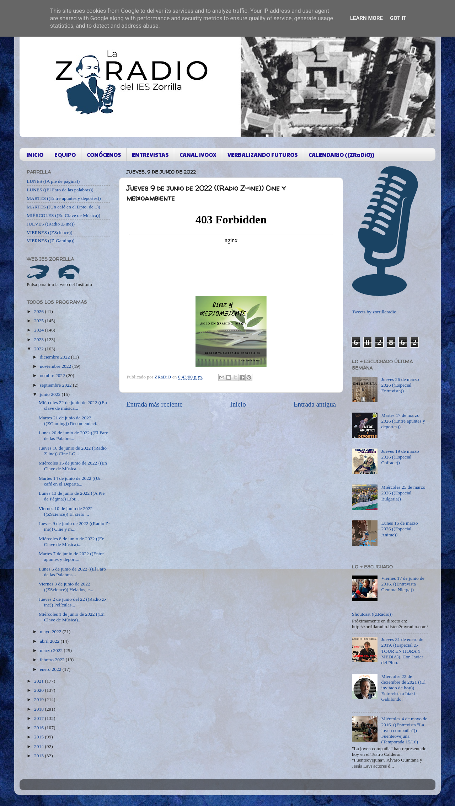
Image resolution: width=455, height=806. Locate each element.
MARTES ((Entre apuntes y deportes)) (64, 198)
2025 (39, 320)
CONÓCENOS (104, 154)
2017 (39, 718)
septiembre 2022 (56, 385)
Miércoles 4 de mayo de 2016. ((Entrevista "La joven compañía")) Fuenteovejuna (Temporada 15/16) (404, 730)
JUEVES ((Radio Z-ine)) (51, 224)
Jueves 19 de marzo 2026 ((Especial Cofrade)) (400, 457)
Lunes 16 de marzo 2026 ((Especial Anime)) (399, 528)
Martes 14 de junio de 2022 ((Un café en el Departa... (70, 481)
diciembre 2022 (55, 357)
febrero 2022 (53, 659)
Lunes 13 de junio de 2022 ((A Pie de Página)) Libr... (72, 496)
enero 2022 (51, 669)
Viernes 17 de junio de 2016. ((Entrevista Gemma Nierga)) (402, 584)
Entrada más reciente (154, 404)
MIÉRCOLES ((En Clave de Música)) (63, 215)
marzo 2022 (52, 650)
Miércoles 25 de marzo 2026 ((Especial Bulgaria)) (403, 492)
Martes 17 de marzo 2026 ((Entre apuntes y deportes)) (403, 421)
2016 (39, 727)
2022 (39, 348)
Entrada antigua (315, 404)
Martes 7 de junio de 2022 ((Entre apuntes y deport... (71, 556)
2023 (39, 339)
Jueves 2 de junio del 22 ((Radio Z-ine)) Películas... (73, 602)
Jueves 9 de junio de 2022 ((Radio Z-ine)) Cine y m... (74, 526)
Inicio (238, 404)
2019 (39, 699)
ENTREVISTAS (150, 154)
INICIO (34, 154)
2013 (39, 755)
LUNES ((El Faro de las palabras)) (60, 189)
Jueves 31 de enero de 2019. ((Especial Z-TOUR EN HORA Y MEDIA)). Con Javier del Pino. (402, 651)
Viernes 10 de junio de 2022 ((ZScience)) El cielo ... (66, 511)
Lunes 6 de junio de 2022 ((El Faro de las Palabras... (72, 571)
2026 (39, 311)
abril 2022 (50, 641)
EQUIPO (65, 154)
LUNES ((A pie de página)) (53, 181)
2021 (39, 681)
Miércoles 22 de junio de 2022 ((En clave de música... (73, 405)
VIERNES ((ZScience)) (50, 232)
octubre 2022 (53, 375)
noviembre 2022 (56, 366)
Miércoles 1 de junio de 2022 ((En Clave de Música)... (72, 616)
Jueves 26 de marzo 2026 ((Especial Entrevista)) (400, 385)
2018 (39, 709)
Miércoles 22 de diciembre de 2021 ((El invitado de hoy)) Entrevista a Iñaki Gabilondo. (403, 688)
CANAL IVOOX (198, 154)
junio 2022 (51, 394)
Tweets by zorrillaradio (374, 311)
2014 (39, 746)
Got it (398, 18)
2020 (39, 690)
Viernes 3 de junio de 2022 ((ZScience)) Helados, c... (66, 586)
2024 (39, 330)
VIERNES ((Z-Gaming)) (51, 240)
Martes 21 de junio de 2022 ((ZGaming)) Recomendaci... (69, 420)
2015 (39, 736)
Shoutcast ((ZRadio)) (372, 614)
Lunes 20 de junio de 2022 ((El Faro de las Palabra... (73, 435)
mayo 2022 (51, 631)
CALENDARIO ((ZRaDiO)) (341, 154)
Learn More (366, 18)
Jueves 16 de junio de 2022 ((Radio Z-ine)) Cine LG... (73, 450)
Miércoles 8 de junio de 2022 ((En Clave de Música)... (72, 541)
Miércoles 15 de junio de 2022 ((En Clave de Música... (73, 465)
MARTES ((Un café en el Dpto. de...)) (63, 207)
